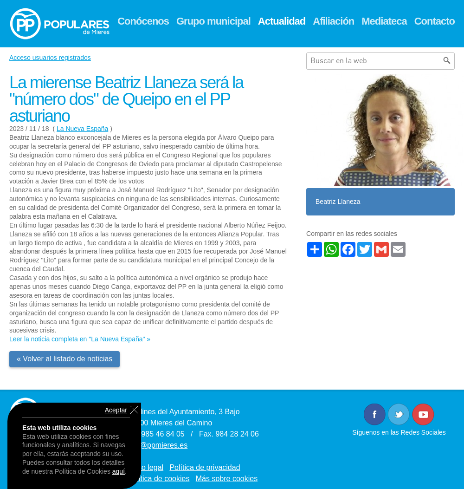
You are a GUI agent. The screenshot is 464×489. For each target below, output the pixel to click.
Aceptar (116, 410)
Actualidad (281, 21)
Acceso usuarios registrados (50, 57)
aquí (118, 471)
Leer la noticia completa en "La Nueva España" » (79, 339)
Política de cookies (158, 478)
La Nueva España (82, 128)
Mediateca (383, 21)
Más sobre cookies (227, 478)
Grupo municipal (213, 21)
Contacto (434, 21)
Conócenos (143, 21)
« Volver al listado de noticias (64, 359)
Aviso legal (145, 467)
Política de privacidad (204, 467)
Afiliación (333, 21)
